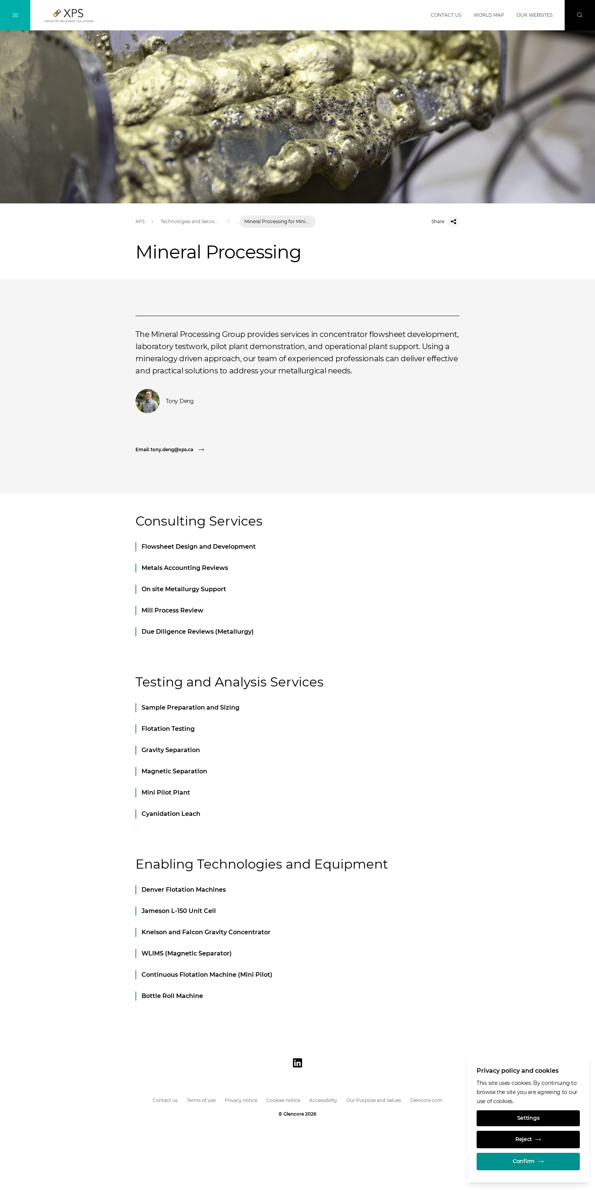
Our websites (534, 15)
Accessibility (323, 1100)
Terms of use (201, 1100)
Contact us (446, 15)
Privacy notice (241, 1100)
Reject (528, 1139)
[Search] (580, 15)
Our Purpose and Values (373, 1100)
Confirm (528, 1161)
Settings (528, 1118)
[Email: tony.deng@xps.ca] (171, 449)
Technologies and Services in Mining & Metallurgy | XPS (190, 221)
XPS (140, 221)
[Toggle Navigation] (15, 15)
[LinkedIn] (297, 1063)
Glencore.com (426, 1100)
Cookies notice (283, 1100)
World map (489, 15)
